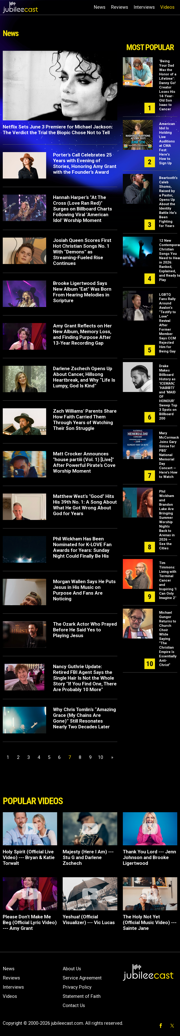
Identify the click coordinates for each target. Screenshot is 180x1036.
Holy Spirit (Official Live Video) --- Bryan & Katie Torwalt (29, 857)
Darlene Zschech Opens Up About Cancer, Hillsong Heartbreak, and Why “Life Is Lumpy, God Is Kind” (84, 377)
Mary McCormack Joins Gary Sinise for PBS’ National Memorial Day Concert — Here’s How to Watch (169, 455)
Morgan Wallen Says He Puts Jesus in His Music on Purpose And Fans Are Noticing (84, 590)
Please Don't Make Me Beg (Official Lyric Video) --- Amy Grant (30, 922)
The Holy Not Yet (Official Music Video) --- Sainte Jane (150, 922)
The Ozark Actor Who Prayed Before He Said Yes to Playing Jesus (85, 629)
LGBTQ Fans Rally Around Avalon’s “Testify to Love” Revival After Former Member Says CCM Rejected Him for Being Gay (167, 322)
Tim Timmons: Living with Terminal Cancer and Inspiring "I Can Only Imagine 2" (167, 580)
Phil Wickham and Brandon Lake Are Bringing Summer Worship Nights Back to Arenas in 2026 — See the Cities (167, 519)
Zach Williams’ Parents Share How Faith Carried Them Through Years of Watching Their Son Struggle (85, 419)
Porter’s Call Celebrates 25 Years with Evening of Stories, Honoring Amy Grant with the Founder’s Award (84, 163)
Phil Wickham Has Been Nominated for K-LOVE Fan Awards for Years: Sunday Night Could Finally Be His (82, 547)
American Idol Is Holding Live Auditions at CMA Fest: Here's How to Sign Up (167, 143)
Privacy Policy (77, 987)
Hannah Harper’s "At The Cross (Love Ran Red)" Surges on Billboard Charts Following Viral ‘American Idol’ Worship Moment (82, 209)
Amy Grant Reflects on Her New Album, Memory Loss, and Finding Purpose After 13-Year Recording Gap (82, 334)
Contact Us (74, 1005)
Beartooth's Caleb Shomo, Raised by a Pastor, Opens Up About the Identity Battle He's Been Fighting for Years (168, 202)
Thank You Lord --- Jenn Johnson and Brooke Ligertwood (149, 857)
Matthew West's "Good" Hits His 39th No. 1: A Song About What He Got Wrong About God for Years (85, 505)
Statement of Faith (82, 996)
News (99, 7)
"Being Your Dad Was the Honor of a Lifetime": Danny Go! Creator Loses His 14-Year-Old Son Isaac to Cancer (167, 85)
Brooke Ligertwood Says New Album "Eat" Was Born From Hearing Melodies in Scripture (82, 292)
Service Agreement (82, 978)
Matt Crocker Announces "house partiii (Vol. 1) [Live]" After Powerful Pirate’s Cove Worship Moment (84, 462)
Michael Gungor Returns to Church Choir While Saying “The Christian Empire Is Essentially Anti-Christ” (168, 638)
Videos (167, 7)
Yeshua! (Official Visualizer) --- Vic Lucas (89, 919)
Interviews (144, 7)
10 (100, 757)
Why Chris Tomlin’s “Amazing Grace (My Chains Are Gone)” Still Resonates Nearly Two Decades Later (84, 718)
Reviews (119, 7)
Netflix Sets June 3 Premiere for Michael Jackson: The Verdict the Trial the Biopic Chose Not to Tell (58, 129)
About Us (72, 968)
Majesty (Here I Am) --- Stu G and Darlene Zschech (88, 857)
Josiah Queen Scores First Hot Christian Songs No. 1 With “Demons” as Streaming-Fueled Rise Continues (82, 252)
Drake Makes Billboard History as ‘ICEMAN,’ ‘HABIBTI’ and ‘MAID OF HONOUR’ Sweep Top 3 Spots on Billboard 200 (168, 392)
